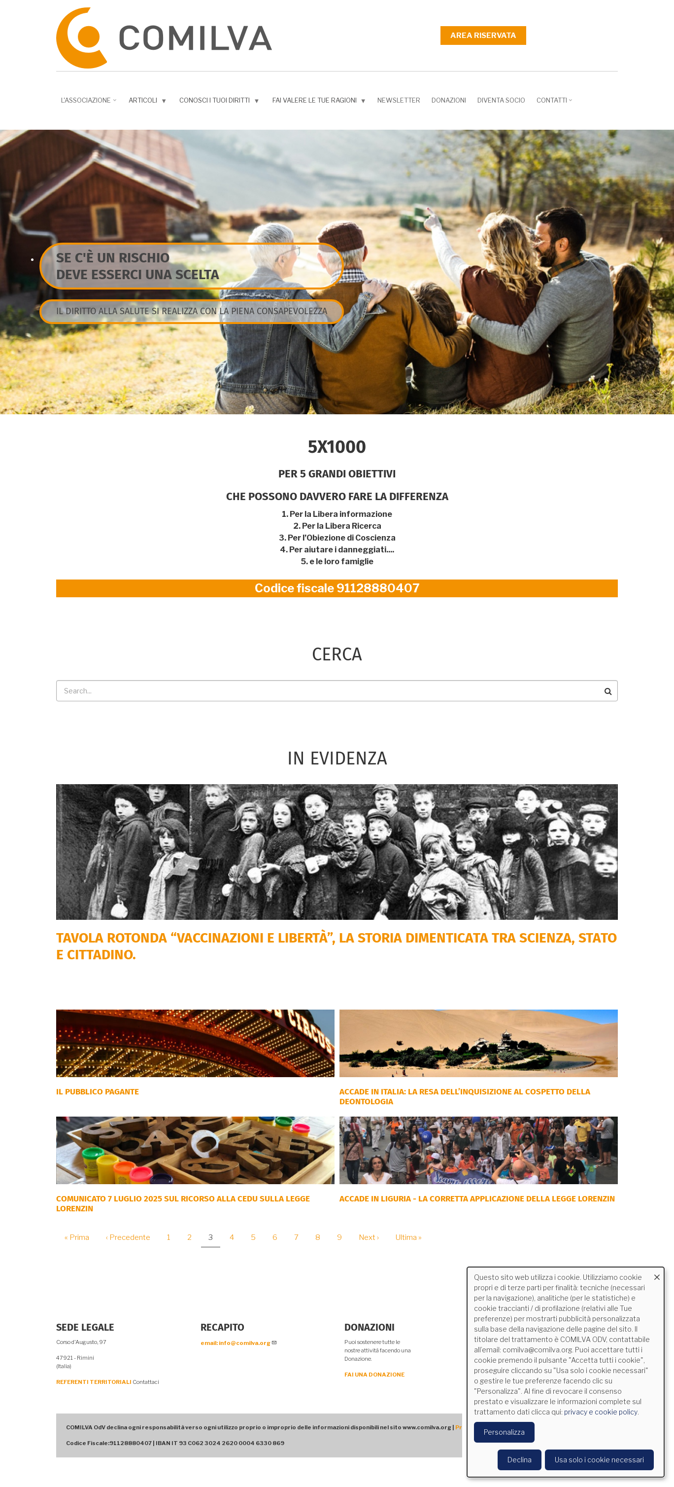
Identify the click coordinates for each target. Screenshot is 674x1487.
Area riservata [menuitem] (483, 35)
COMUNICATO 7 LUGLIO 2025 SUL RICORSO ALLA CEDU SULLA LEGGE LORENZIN (183, 1204)
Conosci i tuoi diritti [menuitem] (220, 102)
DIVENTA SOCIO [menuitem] (501, 100)
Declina (519, 1459)
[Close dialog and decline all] (656, 1273)
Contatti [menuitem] (555, 103)
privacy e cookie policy (601, 1412)
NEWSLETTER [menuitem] (398, 100)
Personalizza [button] (504, 1432)
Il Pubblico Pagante (97, 1092)
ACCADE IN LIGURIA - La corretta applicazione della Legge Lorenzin (477, 1199)
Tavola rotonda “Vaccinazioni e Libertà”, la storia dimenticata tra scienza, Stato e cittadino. (336, 946)
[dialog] (565, 1372)
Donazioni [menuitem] (449, 100)
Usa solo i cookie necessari (599, 1459)
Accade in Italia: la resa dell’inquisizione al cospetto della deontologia (464, 1097)
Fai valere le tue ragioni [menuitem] (320, 102)
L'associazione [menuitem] (89, 103)
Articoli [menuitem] (149, 102)
